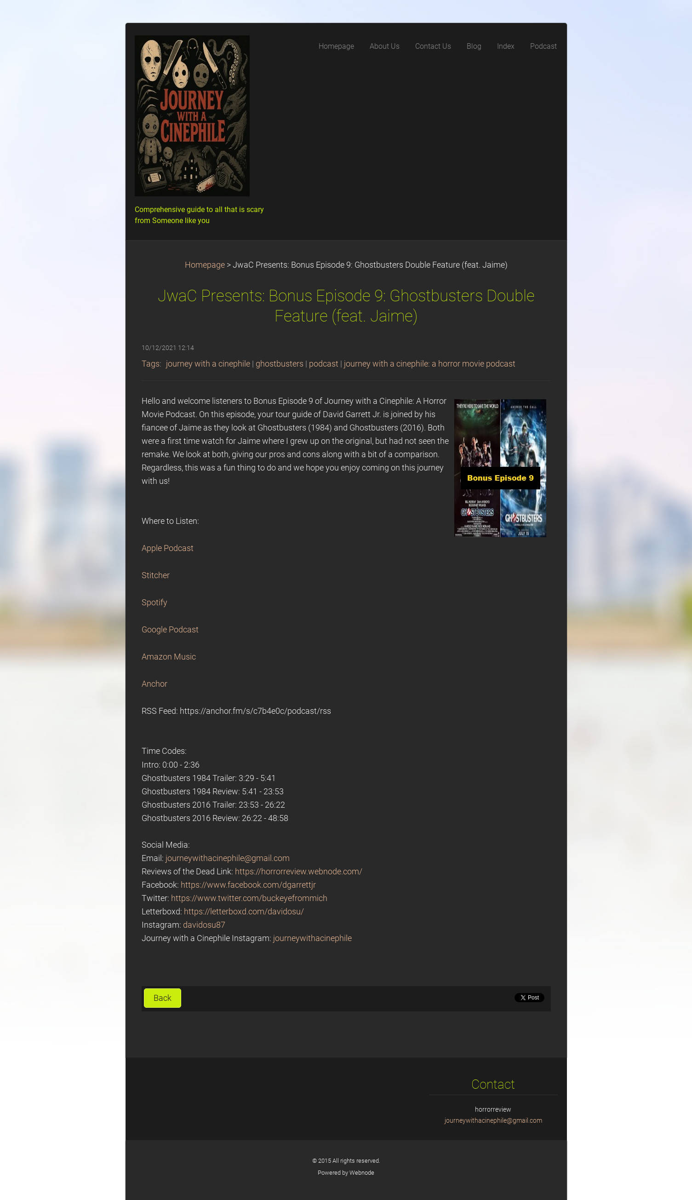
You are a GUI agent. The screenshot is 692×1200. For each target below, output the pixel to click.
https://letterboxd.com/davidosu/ (244, 911)
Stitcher (156, 575)
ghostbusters (279, 363)
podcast (323, 363)
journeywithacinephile (312, 938)
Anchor (154, 684)
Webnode (361, 1172)
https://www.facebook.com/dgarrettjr (248, 885)
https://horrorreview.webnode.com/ (298, 871)
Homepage (205, 265)
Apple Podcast (168, 548)
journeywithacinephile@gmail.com (228, 858)
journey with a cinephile (208, 363)
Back (163, 998)
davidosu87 (204, 925)
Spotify (154, 602)
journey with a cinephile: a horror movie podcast (429, 363)
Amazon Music (169, 656)
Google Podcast (170, 629)
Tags (151, 363)
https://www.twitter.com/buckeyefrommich (249, 898)
